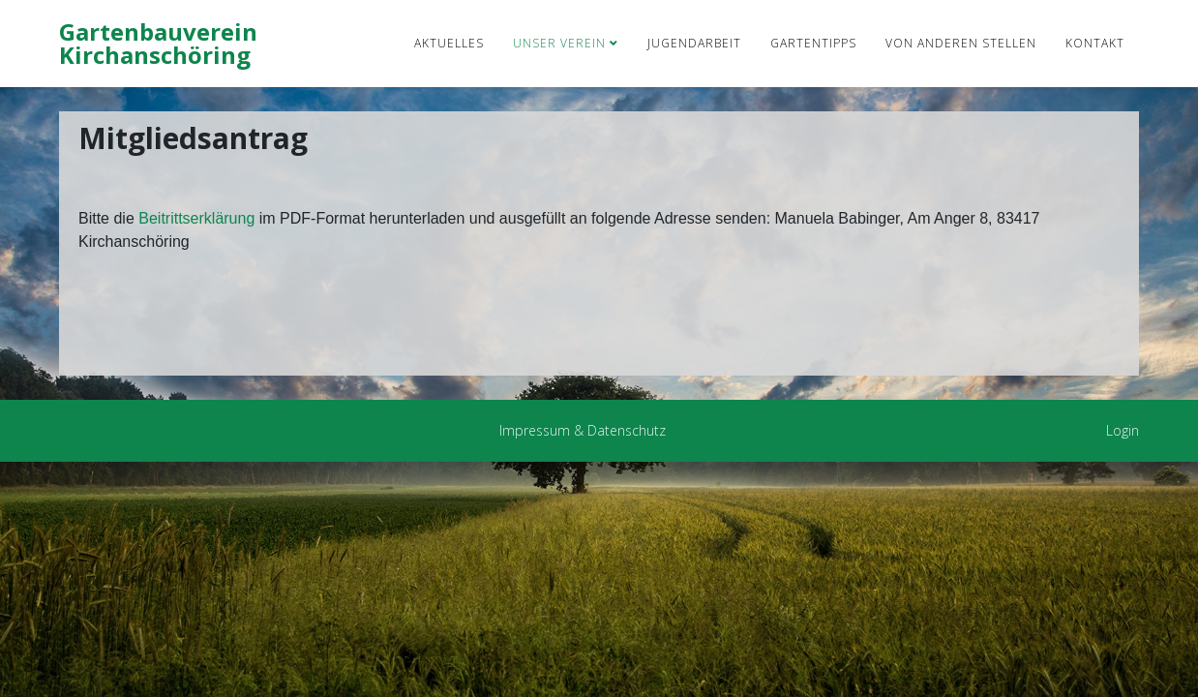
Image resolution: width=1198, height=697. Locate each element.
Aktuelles (449, 43)
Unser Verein (559, 43)
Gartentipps (813, 43)
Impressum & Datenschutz (582, 430)
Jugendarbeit (694, 43)
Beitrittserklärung (198, 218)
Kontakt (1094, 43)
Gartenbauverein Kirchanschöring (158, 43)
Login (1122, 430)
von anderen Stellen (960, 43)
